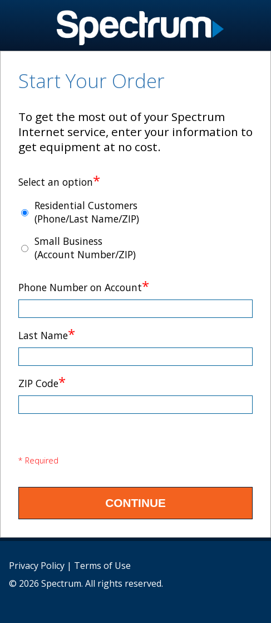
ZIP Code (42, 383)
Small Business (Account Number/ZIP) (85, 247)
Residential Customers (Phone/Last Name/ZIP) (87, 212)
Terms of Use (102, 565)
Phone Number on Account (83, 287)
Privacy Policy (37, 565)
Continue (135, 502)
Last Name (46, 335)
